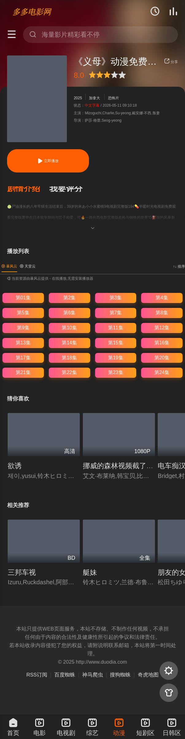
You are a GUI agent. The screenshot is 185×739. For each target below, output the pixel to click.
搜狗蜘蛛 (120, 675)
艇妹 (90, 572)
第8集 (162, 312)
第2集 (69, 297)
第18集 (69, 357)
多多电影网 (32, 11)
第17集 (23, 357)
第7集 (116, 312)
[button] (28, 189)
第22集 (69, 372)
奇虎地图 (148, 675)
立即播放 (48, 161)
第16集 (161, 342)
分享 (171, 62)
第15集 (115, 342)
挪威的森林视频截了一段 (121, 466)
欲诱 (15, 466)
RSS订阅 (36, 675)
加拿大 (94, 98)
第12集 (161, 327)
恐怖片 (113, 98)
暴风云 (9, 266)
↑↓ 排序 (179, 266)
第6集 (69, 312)
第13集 (23, 342)
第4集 (162, 297)
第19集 (115, 357)
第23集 (115, 372)
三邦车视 (22, 572)
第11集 (115, 327)
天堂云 (28, 266)
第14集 (69, 342)
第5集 (23, 312)
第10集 (69, 327)
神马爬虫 (92, 675)
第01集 (23, 297)
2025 (78, 98)
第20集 (161, 357)
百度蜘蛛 (64, 675)
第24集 (161, 372)
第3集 (116, 297)
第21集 (23, 372)
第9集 (23, 327)
